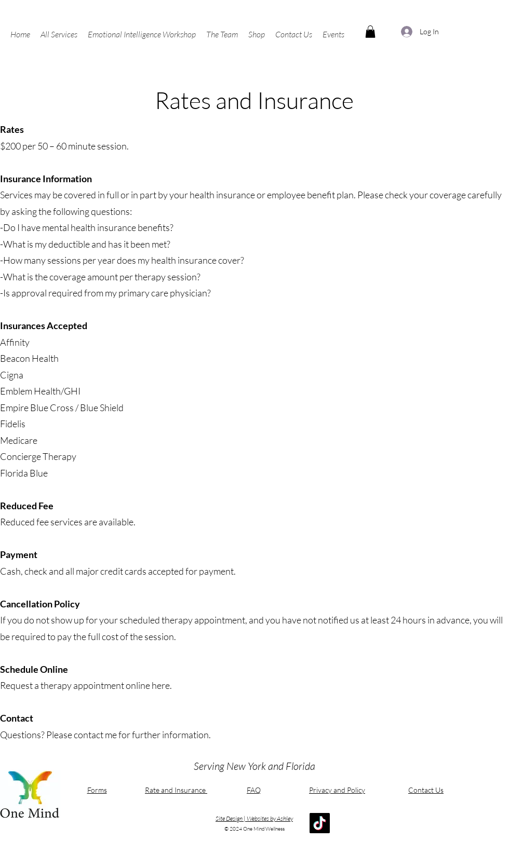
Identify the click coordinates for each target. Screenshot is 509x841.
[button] (59, 34)
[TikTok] (320, 823)
